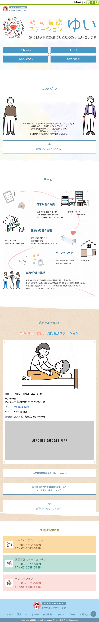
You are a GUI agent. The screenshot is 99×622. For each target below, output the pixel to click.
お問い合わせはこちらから (49, 146)
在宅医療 (47, 614)
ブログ (72, 614)
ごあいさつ (26, 50)
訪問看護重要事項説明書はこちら (50, 473)
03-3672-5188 (21, 406)
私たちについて (25, 59)
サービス (73, 50)
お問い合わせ (73, 59)
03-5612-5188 (31, 545)
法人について (23, 614)
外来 (36, 614)
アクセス (60, 614)
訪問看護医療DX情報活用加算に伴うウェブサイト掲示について (49, 488)
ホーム (10, 614)
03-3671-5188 (31, 583)
